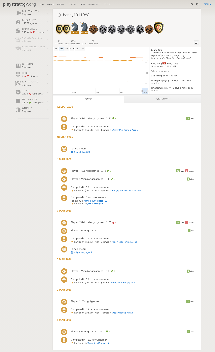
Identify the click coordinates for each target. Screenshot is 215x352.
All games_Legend (83, 252)
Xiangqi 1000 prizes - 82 (95, 200)
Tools (107, 4)
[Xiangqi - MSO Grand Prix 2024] (130, 26)
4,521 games (162, 98)
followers (59, 42)
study (84, 42)
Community (94, 4)
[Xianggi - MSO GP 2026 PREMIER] (149, 26)
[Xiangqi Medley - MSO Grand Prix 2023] (112, 26)
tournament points (72, 42)
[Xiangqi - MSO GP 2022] (93, 26)
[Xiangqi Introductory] (74, 26)
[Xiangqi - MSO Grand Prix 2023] (102, 26)
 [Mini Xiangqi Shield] (59, 29)
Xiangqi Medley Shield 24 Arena (127, 190)
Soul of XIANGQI (82, 152)
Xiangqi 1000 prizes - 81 (99, 343)
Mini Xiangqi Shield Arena (124, 241)
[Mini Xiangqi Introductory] (84, 26)
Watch (72, 4)
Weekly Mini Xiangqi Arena (125, 130)
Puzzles (61, 4)
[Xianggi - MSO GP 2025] (140, 26)
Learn (82, 4)
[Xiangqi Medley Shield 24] (159, 26)
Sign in (207, 4)
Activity (88, 99)
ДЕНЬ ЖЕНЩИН (95, 203)
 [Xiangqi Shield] (66, 29)
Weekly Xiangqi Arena (122, 312)
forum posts (93, 42)
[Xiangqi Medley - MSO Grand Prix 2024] (121, 26)
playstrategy (19, 4)
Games (50, 4)
